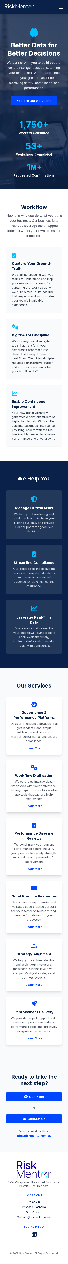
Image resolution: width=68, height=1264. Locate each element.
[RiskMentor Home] (19, 6)
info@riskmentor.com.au (34, 1135)
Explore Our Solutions (34, 102)
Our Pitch (34, 1097)
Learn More (34, 748)
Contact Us (34, 1119)
